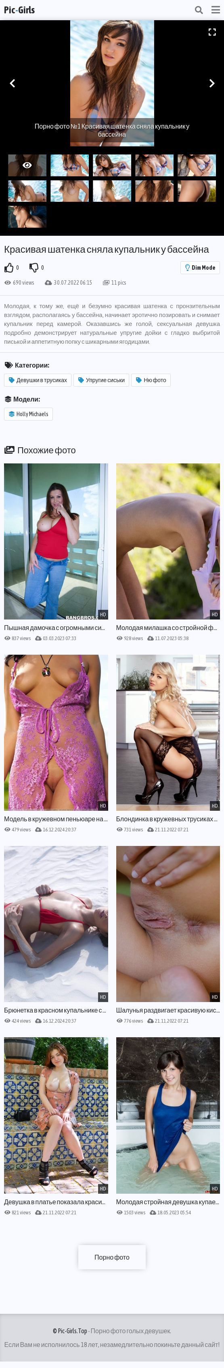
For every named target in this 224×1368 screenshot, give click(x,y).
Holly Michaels (28, 414)
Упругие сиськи (101, 380)
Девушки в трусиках (38, 380)
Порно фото (112, 1257)
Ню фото (151, 380)
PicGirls (19, 9)
